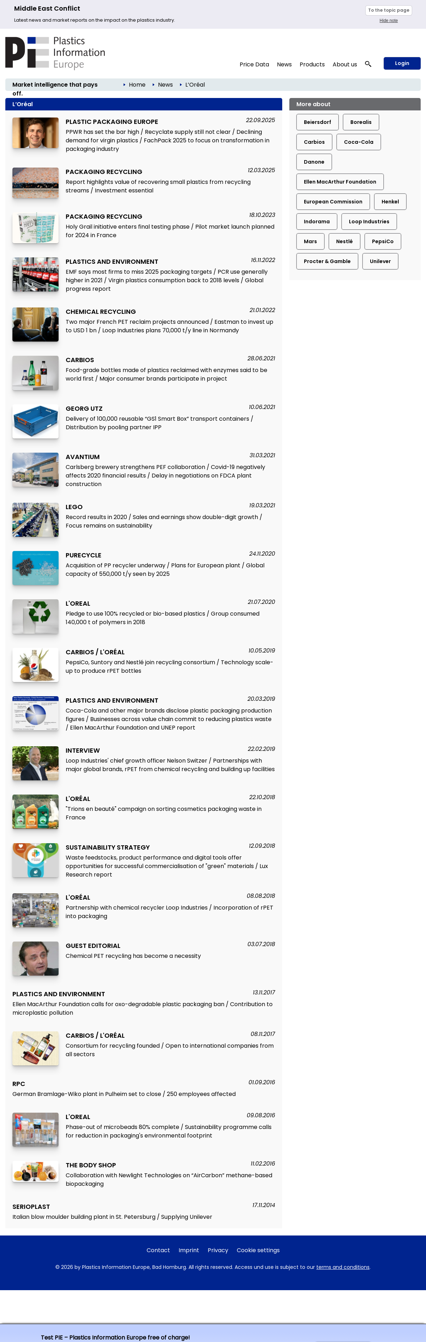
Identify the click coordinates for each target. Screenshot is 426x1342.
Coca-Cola (358, 142)
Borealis (361, 122)
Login (402, 63)
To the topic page (388, 10)
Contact (158, 1250)
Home (137, 85)
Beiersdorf (317, 122)
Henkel (390, 201)
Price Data (254, 64)
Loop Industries (369, 221)
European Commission (333, 201)
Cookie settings (258, 1250)
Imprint (189, 1250)
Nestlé (344, 241)
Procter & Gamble (327, 261)
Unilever (380, 261)
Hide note (388, 20)
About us (345, 64)
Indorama (317, 221)
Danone (314, 161)
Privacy (218, 1250)
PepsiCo (383, 241)
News (284, 64)
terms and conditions (343, 1267)
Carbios (314, 142)
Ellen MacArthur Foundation (340, 181)
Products (312, 64)
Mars (310, 241)
